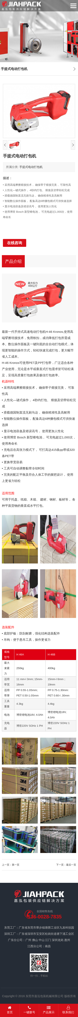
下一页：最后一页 (66, 865)
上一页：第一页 (10, 864)
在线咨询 (14, 243)
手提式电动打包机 (31, 167)
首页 (10, 1010)
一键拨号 (29, 1010)
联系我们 (68, 1010)
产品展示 (49, 1010)
